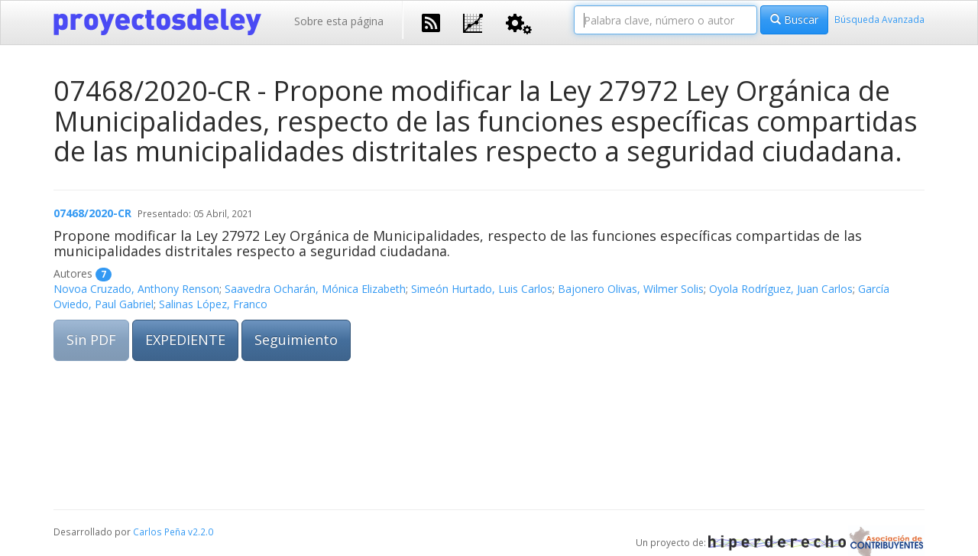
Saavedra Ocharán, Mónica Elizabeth (315, 288)
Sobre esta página (339, 21)
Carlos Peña (159, 531)
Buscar (794, 19)
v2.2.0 (200, 531)
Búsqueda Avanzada (879, 19)
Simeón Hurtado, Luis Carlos (481, 288)
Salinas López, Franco (213, 304)
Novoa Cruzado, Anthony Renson (136, 288)
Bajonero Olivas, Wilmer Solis (631, 288)
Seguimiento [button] (296, 339)
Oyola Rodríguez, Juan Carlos (781, 288)
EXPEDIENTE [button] (185, 339)
